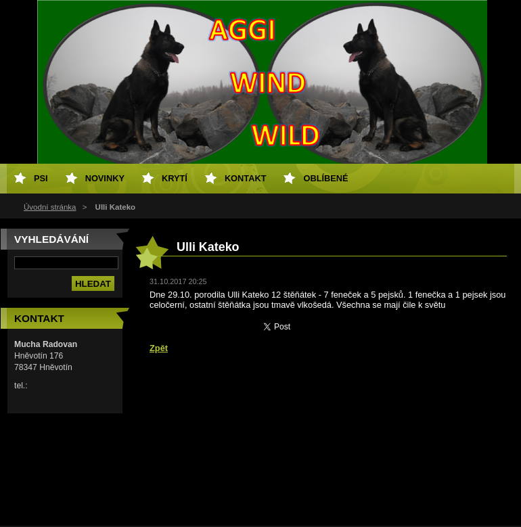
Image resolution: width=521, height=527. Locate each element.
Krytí (174, 178)
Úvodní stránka (50, 207)
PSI (41, 178)
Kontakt (246, 178)
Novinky (104, 178)
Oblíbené (325, 178)
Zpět (159, 348)
